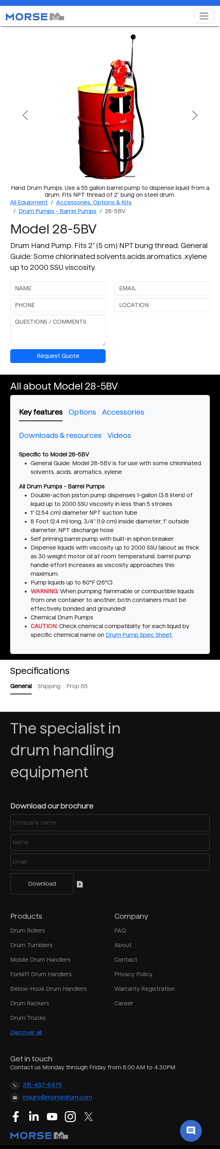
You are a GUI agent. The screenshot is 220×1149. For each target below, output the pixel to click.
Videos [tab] (119, 435)
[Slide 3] (129, 176)
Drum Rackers (29, 1003)
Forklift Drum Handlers (41, 974)
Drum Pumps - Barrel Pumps (58, 211)
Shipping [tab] (49, 686)
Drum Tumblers (31, 945)
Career (123, 1003)
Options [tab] (82, 412)
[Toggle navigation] (204, 16)
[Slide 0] (90, 176)
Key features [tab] (41, 412)
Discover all (26, 1032)
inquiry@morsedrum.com (57, 1097)
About (122, 945)
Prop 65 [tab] (77, 686)
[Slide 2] (116, 176)
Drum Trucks (28, 1018)
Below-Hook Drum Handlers (48, 989)
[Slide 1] (103, 176)
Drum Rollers (27, 930)
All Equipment (29, 202)
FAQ (120, 930)
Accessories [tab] (123, 412)
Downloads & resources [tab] (60, 435)
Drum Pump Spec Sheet (139, 635)
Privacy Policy (133, 974)
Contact (125, 960)
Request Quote (58, 356)
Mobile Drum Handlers (40, 960)
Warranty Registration (144, 989)
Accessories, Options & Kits (93, 202)
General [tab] (21, 686)
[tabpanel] (110, 544)
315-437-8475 (42, 1085)
